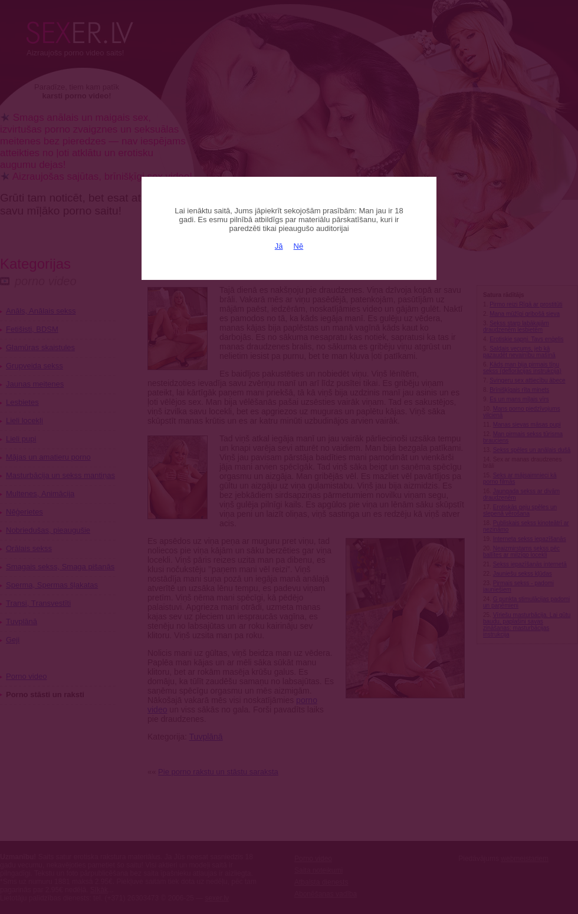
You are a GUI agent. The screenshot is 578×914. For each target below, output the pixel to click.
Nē (299, 246)
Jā (279, 246)
